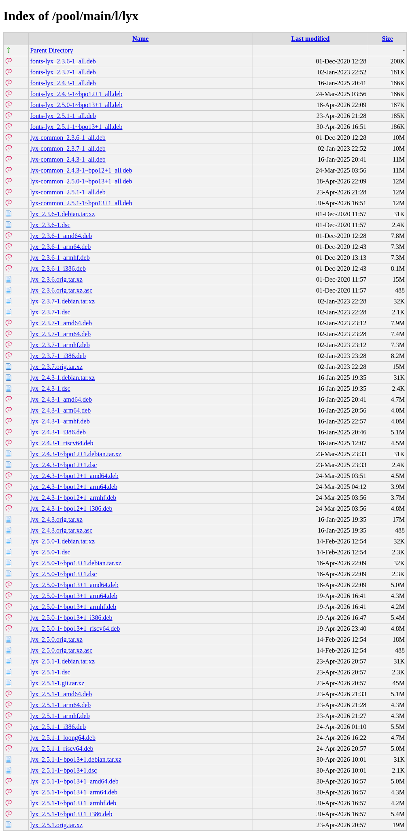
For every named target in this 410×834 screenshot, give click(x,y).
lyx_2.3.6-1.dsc (50, 224)
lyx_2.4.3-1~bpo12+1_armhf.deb (73, 497)
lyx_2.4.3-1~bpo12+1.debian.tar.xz (75, 454)
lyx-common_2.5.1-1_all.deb (68, 192)
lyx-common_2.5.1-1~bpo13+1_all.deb (81, 203)
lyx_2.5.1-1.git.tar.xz (57, 683)
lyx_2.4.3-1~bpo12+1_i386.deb (71, 508)
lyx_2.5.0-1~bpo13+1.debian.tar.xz (75, 563)
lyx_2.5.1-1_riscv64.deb (61, 748)
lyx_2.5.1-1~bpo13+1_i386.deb (71, 814)
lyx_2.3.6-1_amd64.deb (61, 235)
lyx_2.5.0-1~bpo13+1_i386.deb (71, 617)
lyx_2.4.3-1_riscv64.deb (61, 443)
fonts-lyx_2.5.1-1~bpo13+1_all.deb (76, 126)
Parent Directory (51, 50)
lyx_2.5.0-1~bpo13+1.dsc (63, 574)
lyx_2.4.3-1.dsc (50, 388)
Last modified (310, 38)
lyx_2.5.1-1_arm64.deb (60, 704)
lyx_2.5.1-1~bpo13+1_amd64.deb (74, 781)
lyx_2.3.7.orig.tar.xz (56, 366)
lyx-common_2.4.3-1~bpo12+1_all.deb (81, 170)
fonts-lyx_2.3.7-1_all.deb (63, 72)
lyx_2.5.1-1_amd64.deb (61, 694)
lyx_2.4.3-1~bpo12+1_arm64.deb (73, 486)
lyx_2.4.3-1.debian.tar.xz (62, 377)
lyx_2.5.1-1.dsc (50, 672)
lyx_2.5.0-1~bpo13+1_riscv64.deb (75, 628)
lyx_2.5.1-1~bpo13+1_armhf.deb (73, 803)
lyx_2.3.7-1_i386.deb (58, 355)
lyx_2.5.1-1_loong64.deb (63, 737)
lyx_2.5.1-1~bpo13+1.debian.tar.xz (75, 759)
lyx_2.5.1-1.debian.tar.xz (62, 661)
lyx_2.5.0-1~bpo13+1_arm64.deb (73, 595)
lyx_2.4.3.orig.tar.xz (56, 519)
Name (140, 38)
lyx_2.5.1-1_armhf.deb (60, 715)
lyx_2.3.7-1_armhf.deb (60, 344)
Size (387, 38)
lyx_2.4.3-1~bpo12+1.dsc (63, 464)
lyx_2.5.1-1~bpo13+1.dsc (63, 770)
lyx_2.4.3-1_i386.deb (58, 432)
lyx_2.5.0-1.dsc (50, 552)
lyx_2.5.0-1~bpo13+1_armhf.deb (73, 606)
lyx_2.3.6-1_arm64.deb (60, 246)
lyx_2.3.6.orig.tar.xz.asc (61, 290)
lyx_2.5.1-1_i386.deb (58, 726)
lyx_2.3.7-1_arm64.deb (60, 334)
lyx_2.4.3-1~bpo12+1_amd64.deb (74, 475)
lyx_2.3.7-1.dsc (50, 312)
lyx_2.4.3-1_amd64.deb (61, 399)
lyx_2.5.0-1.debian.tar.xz (62, 541)
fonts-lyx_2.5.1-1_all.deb (63, 115)
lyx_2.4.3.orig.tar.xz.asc (61, 530)
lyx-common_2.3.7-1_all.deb (68, 148)
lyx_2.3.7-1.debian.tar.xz (62, 301)
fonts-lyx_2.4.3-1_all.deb (63, 83)
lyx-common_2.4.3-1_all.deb (68, 159)
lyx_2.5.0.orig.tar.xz (56, 639)
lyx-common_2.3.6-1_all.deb (68, 137)
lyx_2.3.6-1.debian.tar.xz (62, 214)
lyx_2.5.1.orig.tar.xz (56, 824)
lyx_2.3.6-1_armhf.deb (60, 257)
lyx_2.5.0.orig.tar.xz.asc (61, 650)
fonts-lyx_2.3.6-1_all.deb (63, 61)
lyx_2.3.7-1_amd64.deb (61, 323)
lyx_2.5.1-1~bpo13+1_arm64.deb (73, 792)
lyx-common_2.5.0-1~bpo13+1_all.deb (81, 181)
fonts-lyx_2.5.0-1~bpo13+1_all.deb (76, 104)
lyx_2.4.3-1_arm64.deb (60, 410)
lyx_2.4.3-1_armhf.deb (60, 421)
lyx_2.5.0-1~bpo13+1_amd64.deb (74, 584)
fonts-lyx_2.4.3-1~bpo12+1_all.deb (76, 94)
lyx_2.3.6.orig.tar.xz (56, 279)
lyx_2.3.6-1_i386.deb (58, 268)
